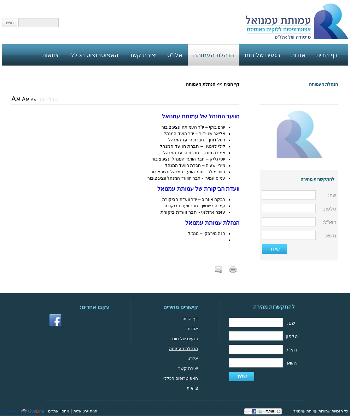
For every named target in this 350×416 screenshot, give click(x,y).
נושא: (330, 235)
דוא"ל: (329, 222)
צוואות (192, 388)
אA (33, 99)
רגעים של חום (185, 338)
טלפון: (329, 209)
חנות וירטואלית (85, 411)
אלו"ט (192, 358)
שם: (332, 195)
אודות (193, 328)
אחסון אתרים (58, 411)
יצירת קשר (188, 368)
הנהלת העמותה (323, 84)
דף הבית (231, 84)
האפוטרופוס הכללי (180, 378)
